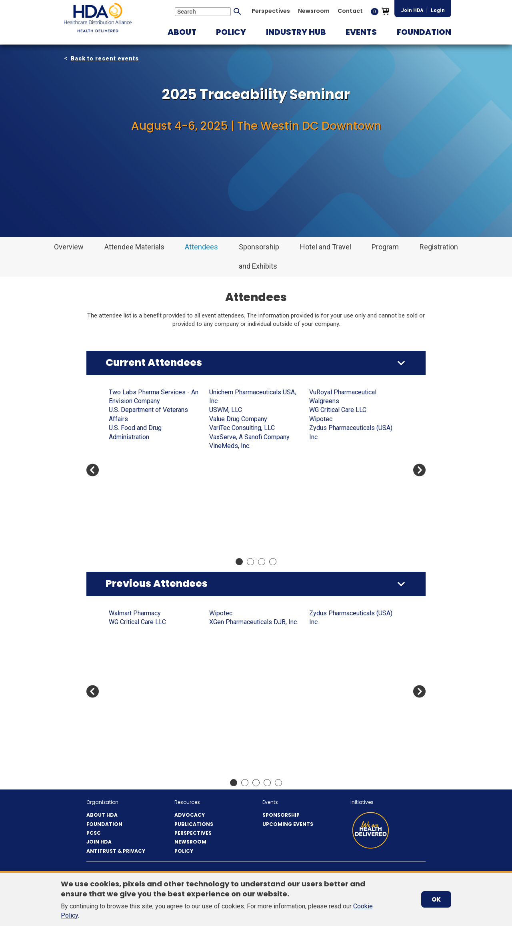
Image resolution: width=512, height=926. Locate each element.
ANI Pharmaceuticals (138, 729)
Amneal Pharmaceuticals (143, 446)
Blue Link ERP (228, 392)
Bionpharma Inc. (231, 703)
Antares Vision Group (138, 464)
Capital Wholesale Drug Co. (347, 631)
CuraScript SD (328, 419)
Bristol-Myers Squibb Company (253, 454)
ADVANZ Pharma (132, 649)
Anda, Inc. (122, 454)
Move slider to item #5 (278, 782)
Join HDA (412, 10)
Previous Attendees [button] (157, 583)
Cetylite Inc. (325, 401)
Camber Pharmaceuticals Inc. (249, 472)
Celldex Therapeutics (338, 693)
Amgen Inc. (124, 437)
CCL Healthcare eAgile (240, 508)
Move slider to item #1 (239, 561)
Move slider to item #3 (261, 561)
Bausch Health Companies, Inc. (151, 535)
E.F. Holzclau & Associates (346, 472)
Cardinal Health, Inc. (236, 499)
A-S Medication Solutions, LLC (151, 392)
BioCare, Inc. (226, 693)
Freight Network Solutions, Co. (351, 517)
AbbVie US (124, 401)
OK (436, 899)
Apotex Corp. (127, 472)
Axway (218, 649)
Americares (125, 693)
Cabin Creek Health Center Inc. (251, 464)
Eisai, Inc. (322, 482)
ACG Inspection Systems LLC (150, 410)
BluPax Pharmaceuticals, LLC (249, 401)
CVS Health (325, 428)
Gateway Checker (333, 535)
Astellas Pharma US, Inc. (143, 508)
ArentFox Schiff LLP (137, 482)
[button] (182, 32)
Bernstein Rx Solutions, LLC (147, 544)
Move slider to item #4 (272, 561)
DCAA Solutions (331, 437)
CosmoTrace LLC (333, 410)
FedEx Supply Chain (336, 499)
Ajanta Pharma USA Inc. (141, 419)
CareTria (320, 667)
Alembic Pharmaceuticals (144, 428)
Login (438, 10)
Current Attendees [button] (154, 363)
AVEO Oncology (231, 631)
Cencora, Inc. (226, 544)
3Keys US (122, 613)
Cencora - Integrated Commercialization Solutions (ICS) (249, 526)
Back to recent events (105, 58)
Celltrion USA (327, 703)
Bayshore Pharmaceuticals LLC (252, 676)
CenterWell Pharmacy (339, 392)
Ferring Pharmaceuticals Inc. (348, 508)
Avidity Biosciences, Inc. (243, 640)
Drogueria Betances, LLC (343, 464)
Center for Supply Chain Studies (353, 747)
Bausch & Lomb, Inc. (237, 658)
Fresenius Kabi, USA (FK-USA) (351, 526)
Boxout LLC (225, 428)
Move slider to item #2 (250, 561)
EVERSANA (325, 490)
